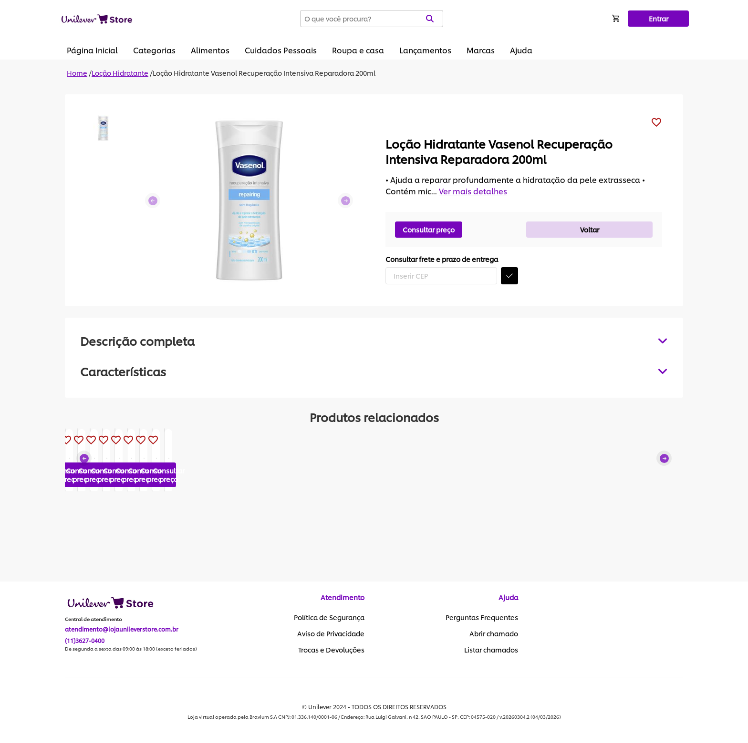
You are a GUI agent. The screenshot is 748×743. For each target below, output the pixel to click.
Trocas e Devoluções (331, 650)
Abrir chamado (493, 634)
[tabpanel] (374, 371)
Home (77, 72)
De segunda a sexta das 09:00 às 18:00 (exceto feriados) (131, 649)
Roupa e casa (358, 49)
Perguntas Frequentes (482, 617)
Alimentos (210, 49)
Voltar (589, 229)
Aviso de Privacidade (330, 634)
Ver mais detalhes (473, 190)
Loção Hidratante (120, 72)
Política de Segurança (329, 617)
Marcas (481, 49)
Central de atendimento (93, 619)
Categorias (154, 49)
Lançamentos (425, 49)
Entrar (658, 18)
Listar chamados (491, 650)
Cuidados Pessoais (281, 49)
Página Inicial (92, 49)
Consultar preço (429, 229)
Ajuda (521, 49)
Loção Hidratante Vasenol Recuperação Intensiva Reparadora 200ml (264, 72)
